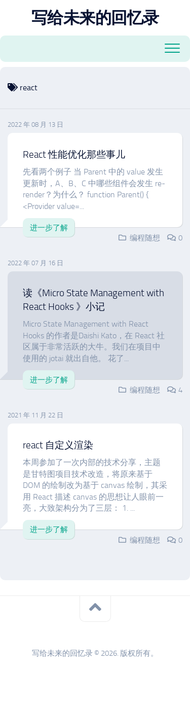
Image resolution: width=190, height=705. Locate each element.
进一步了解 (49, 227)
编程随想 (145, 237)
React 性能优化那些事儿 (74, 154)
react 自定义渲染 (58, 445)
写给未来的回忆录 (95, 17)
